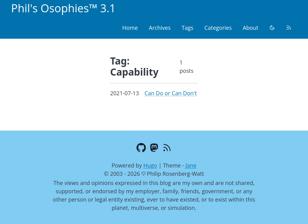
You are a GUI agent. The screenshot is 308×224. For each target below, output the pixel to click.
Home (130, 27)
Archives (160, 27)
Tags (187, 27)
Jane (190, 165)
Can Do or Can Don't (170, 93)
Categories (218, 27)
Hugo (150, 165)
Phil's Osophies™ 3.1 (63, 8)
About (250, 27)
